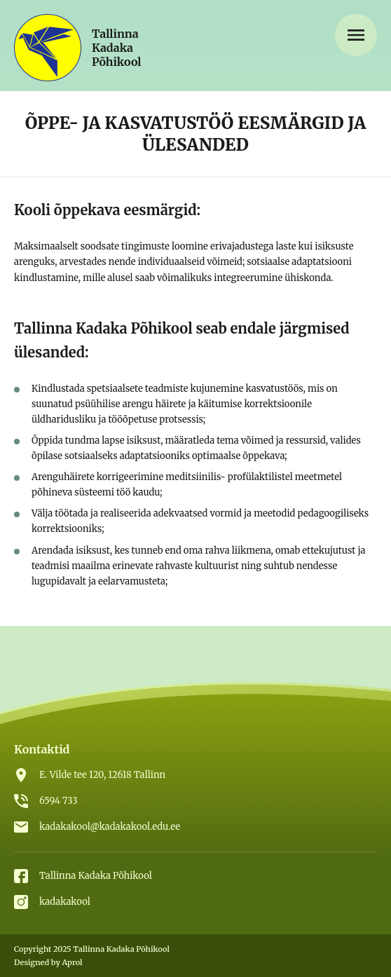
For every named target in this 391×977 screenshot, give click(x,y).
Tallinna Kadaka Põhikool (95, 876)
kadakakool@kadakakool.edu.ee (109, 827)
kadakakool (64, 902)
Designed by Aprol (48, 962)
